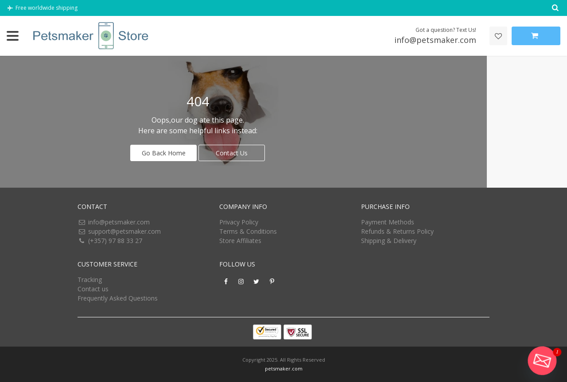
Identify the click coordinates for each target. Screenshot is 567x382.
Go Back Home (164, 153)
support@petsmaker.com (124, 231)
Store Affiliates (240, 240)
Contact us (93, 289)
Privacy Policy (238, 222)
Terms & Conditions (248, 231)
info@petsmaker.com (119, 222)
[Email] (542, 361)
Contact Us (232, 153)
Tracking (90, 279)
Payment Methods (387, 222)
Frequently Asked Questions (118, 298)
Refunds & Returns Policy (397, 231)
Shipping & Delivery (388, 240)
